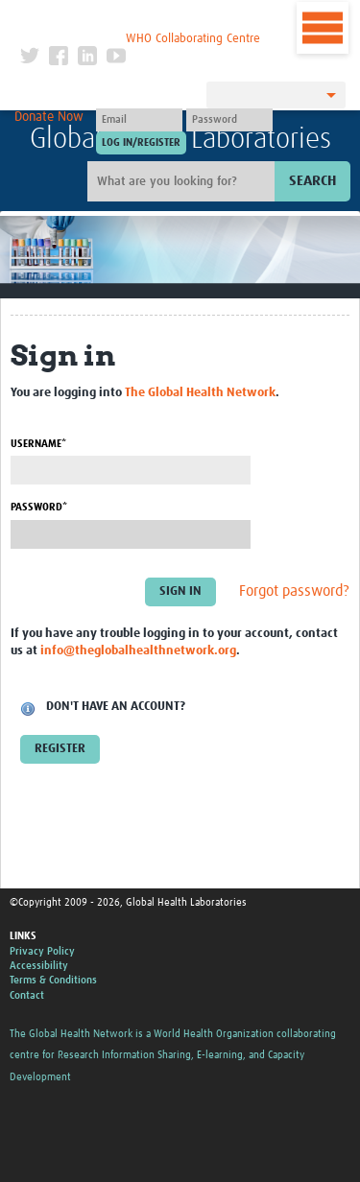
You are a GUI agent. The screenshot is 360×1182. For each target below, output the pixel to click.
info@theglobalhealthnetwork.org (138, 651)
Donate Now (49, 117)
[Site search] (183, 181)
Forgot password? (294, 591)
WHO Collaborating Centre (193, 39)
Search (312, 181)
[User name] (139, 119)
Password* (39, 507)
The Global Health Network (140, 19)
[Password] (229, 119)
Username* (38, 443)
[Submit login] (141, 142)
